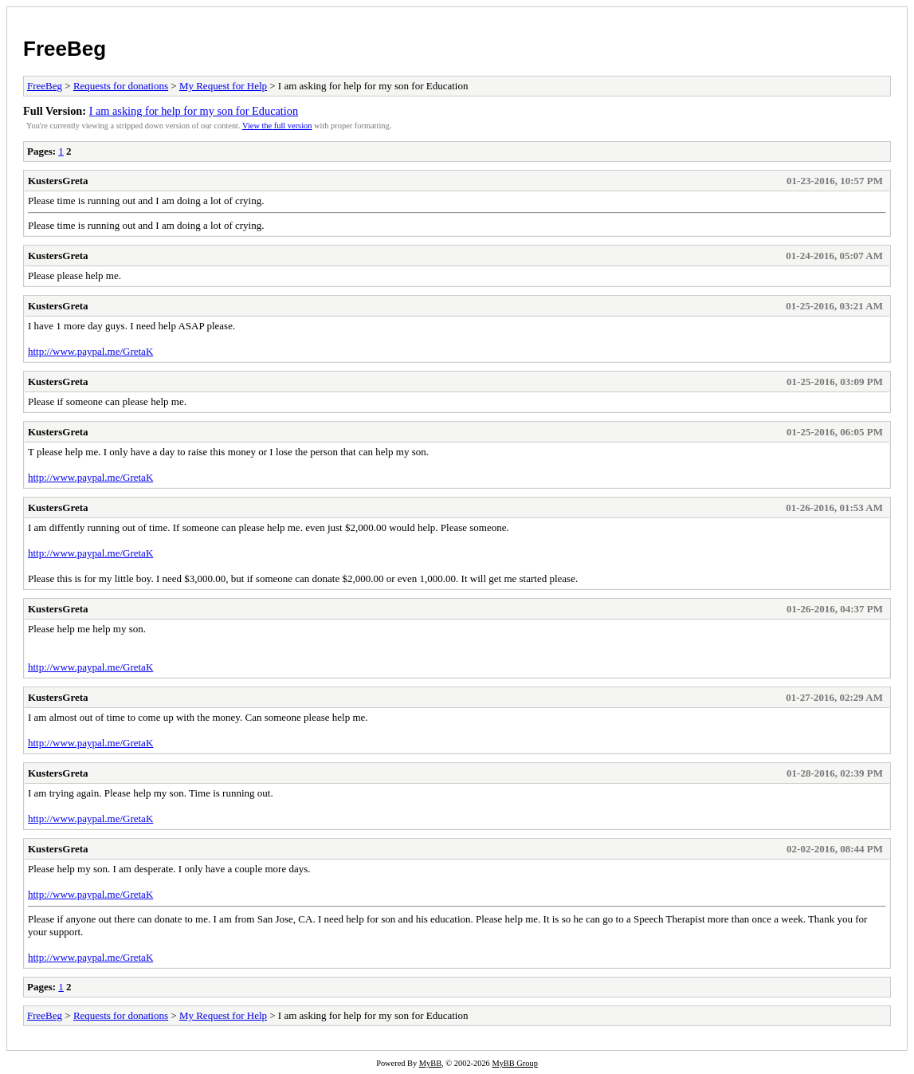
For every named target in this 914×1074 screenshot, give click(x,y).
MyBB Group (514, 1063)
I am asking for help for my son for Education (193, 110)
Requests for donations (120, 86)
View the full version (277, 125)
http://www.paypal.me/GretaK (90, 351)
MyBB (430, 1063)
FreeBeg (64, 49)
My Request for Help (223, 86)
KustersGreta (58, 181)
